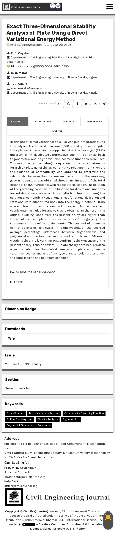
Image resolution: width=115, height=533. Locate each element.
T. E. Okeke (16, 84)
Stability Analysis (47, 419)
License (57, 130)
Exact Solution (15, 413)
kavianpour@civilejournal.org (24, 477)
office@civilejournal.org (20, 486)
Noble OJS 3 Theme (70, 528)
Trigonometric (71, 419)
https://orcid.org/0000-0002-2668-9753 (37, 66)
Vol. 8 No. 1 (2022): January (23, 364)
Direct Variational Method (44, 413)
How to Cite (43, 121)
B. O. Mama (17, 73)
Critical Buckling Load (19, 419)
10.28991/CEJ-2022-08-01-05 (35, 272)
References (94, 121)
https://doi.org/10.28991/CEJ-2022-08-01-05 (38, 45)
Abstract (17, 121)
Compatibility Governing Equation (84, 413)
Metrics (68, 121)
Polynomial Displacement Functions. (28, 425)
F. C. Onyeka (17, 53)
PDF (26, 282)
